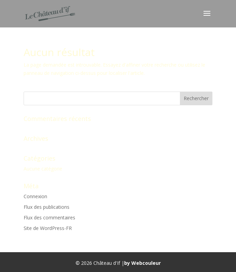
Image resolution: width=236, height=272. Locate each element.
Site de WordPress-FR (48, 228)
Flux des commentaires (49, 217)
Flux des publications (46, 207)
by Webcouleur (142, 263)
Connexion (35, 196)
